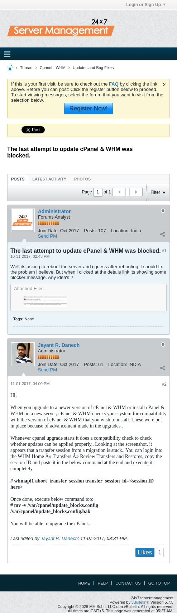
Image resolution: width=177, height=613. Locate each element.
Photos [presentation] (82, 179)
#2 (164, 384)
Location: (120, 230)
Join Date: (48, 230)
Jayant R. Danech (59, 345)
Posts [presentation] (17, 179)
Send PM (47, 236)
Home (84, 583)
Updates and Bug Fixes (93, 67)
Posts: (90, 230)
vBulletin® (140, 602)
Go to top (159, 583)
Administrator (54, 211)
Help (102, 583)
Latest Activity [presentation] (49, 179)
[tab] (17, 179)
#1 (164, 250)
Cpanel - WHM (53, 67)
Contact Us (128, 583)
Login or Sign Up (146, 4)
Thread (26, 67)
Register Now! (89, 108)
